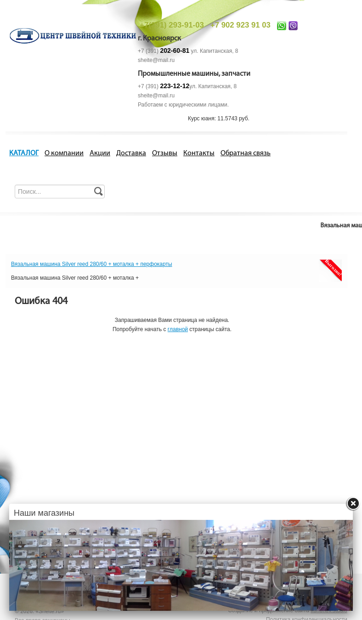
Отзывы (164, 153)
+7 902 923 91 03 (240, 25)
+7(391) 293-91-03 (172, 25)
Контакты (199, 153)
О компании (64, 153)
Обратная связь (246, 153)
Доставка (131, 153)
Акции (100, 153)
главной (178, 329)
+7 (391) (163, 51)
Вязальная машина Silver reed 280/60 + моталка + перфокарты (91, 264)
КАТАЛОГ (24, 153)
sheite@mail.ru (156, 60)
